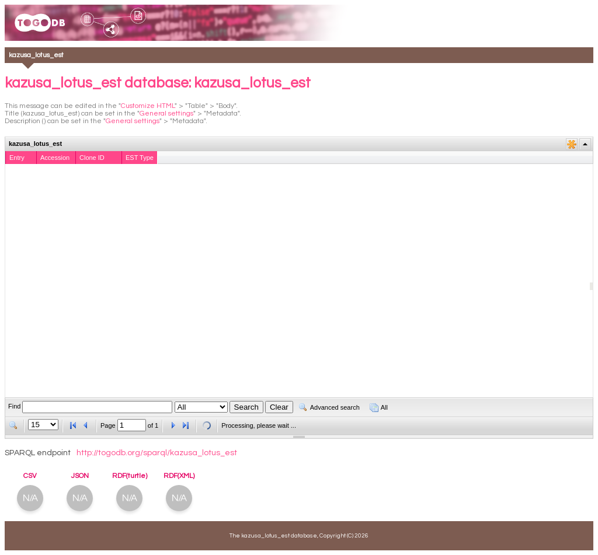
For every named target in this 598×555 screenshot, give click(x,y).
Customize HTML (148, 106)
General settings (166, 113)
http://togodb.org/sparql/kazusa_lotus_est (157, 453)
